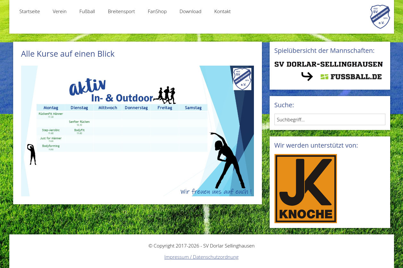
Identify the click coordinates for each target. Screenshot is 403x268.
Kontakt (222, 11)
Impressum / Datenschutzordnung (201, 257)
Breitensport (121, 11)
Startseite (30, 11)
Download (190, 11)
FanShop (157, 11)
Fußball (87, 11)
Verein (59, 11)
